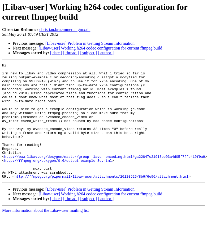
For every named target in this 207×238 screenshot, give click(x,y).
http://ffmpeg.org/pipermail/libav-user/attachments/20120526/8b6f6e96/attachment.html (101, 199)
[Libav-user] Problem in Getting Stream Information (90, 43)
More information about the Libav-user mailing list (45, 233)
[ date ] (56, 53)
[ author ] (106, 53)
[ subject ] (88, 53)
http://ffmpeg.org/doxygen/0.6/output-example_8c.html (58, 180)
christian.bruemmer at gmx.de (64, 29)
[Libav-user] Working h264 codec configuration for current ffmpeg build (100, 48)
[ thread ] (71, 53)
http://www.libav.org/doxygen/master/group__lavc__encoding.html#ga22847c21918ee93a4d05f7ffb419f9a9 (104, 175)
